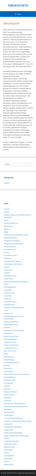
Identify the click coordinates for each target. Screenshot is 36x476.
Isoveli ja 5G (8, 313)
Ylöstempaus (9, 464)
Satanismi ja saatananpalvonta (15, 406)
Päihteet (7, 389)
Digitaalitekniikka (10, 238)
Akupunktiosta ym (11, 223)
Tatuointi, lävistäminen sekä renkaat (18, 421)
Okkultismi (8, 368)
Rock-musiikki (9, 395)
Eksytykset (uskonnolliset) (13, 244)
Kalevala (7, 327)
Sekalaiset (8, 409)
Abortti (6, 212)
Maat (6, 354)
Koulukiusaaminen (11, 336)
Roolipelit (7, 398)
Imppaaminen (9, 304)
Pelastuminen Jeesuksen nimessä (16, 374)
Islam (6, 310)
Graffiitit (7, 273)
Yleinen (6, 183)
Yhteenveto (8, 458)
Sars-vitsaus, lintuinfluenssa (14, 403)
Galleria (7, 267)
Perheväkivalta (9, 377)
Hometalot (8, 290)
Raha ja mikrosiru (10, 392)
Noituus (7, 365)
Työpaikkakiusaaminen (13, 427)
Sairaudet (7, 400)
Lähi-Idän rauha (10, 351)
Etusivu (7, 252)
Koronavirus (8, 333)
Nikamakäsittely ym (11, 362)
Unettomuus (8, 430)
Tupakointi (8, 424)
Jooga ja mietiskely (11, 321)
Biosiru (6, 229)
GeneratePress (30, 473)
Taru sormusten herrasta (13, 418)
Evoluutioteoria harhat (12, 261)
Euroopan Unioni (10, 255)
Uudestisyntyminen (11, 441)
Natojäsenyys (9, 360)
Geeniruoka (8, 270)
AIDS (5, 220)
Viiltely (6, 453)
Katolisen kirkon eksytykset (14, 330)
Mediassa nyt (9, 357)
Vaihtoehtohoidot (10, 444)
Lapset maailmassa (11, 345)
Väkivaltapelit (9, 456)
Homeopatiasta (10, 287)
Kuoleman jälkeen (10, 339)
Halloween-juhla (10, 276)
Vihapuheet (8, 450)
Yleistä (6, 461)
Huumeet (7, 296)
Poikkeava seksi (10, 380)
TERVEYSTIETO (18, 5)
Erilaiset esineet (10, 249)
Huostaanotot (9, 293)
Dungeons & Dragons (12, 241)
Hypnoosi (7, 299)
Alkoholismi (8, 226)
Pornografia (8, 383)
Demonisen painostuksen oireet (16, 235)
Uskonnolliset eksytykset (13, 433)
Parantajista (8, 371)
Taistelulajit (8, 415)
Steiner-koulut (9, 412)
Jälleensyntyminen (11, 324)
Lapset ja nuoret (10, 342)
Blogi (6, 232)
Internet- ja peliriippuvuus (14, 307)
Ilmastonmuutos (10, 302)
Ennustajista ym (10, 246)
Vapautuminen (9, 447)
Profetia (7, 386)
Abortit (6, 209)
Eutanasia (8, 258)
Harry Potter (8, 279)
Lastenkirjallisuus (10, 348)
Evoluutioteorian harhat (13, 264)
